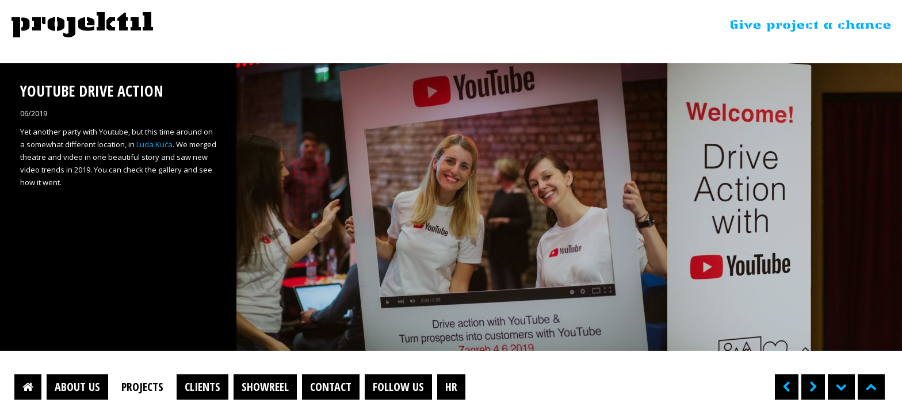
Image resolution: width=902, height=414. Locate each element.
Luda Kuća (154, 144)
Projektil (82, 25)
